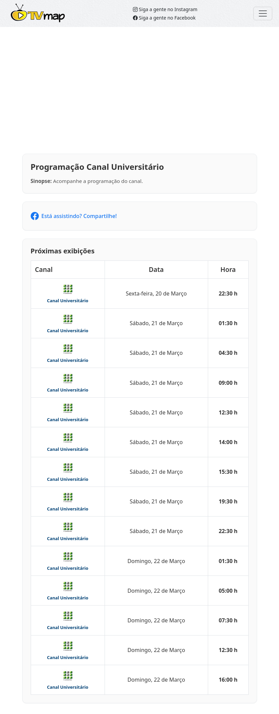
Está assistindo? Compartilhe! (74, 216)
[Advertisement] (139, 90)
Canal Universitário (67, 301)
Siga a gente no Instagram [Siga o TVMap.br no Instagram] (165, 9)
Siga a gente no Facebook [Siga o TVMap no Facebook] (164, 17)
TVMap (22, 8)
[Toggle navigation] (262, 13)
